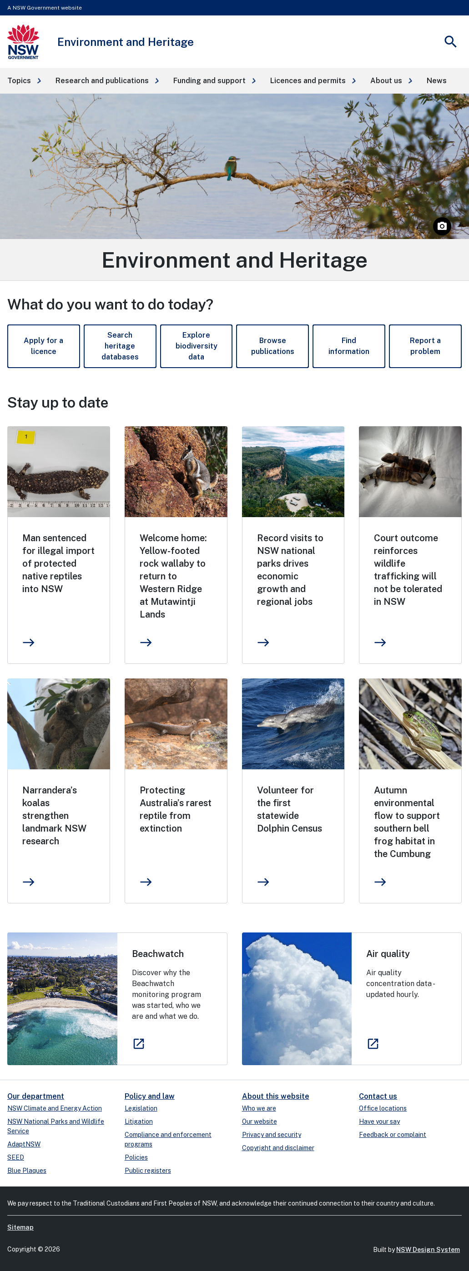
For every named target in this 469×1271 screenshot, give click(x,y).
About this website (275, 1096)
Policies (136, 1157)
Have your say (379, 1121)
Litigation (139, 1121)
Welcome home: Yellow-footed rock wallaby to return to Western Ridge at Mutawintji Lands (173, 576)
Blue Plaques (26, 1170)
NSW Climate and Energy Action (54, 1108)
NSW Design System (428, 1249)
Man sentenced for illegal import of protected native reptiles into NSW (58, 563)
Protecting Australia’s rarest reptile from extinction (176, 809)
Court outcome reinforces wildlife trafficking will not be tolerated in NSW (408, 570)
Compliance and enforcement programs (168, 1139)
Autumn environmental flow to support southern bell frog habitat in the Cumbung (407, 822)
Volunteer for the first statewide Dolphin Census (289, 809)
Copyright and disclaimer (278, 1147)
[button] (24, 81)
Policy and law (150, 1096)
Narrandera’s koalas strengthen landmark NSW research (54, 816)
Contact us (378, 1096)
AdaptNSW (23, 1144)
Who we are (259, 1108)
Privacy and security (271, 1134)
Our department (35, 1096)
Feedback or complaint (392, 1134)
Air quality (388, 953)
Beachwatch (158, 953)
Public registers (148, 1170)
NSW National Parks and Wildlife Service (55, 1126)
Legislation (141, 1108)
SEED (15, 1157)
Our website (259, 1121)
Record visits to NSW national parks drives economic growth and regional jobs (290, 570)
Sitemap (20, 1227)
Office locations (383, 1108)
